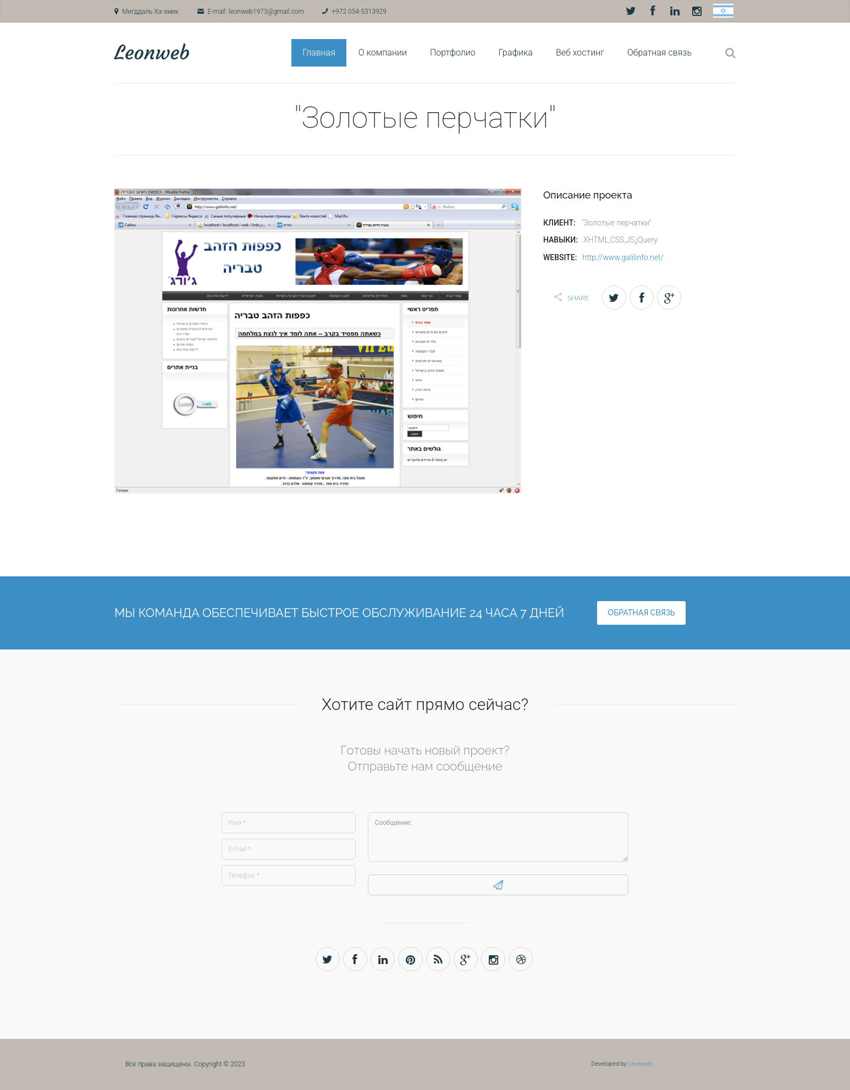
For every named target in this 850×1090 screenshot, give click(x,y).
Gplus (466, 959)
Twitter (631, 11)
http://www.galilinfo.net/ (623, 257)
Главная (318, 52)
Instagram (697, 11)
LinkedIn (675, 11)
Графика (516, 52)
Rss (438, 959)
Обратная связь (659, 52)
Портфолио (453, 52)
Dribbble (522, 959)
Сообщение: (498, 837)
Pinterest (410, 959)
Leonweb (152, 52)
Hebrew (723, 11)
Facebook (653, 11)
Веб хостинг (580, 52)
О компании (382, 52)
